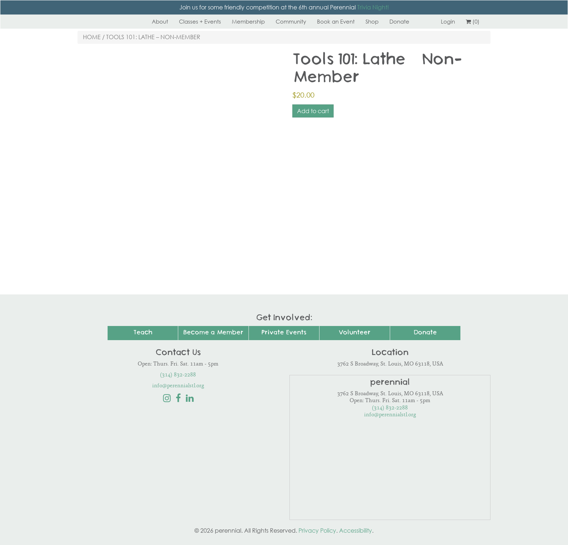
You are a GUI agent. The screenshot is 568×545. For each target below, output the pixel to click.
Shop (372, 21)
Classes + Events (200, 21)
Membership (248, 21)
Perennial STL (105, 21)
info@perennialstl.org (178, 386)
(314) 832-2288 (178, 375)
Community (291, 21)
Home (92, 37)
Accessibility (355, 530)
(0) (473, 21)
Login (448, 21)
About (160, 21)
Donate (399, 21)
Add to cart (313, 111)
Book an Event (336, 21)
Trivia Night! (373, 7)
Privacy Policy (317, 530)
